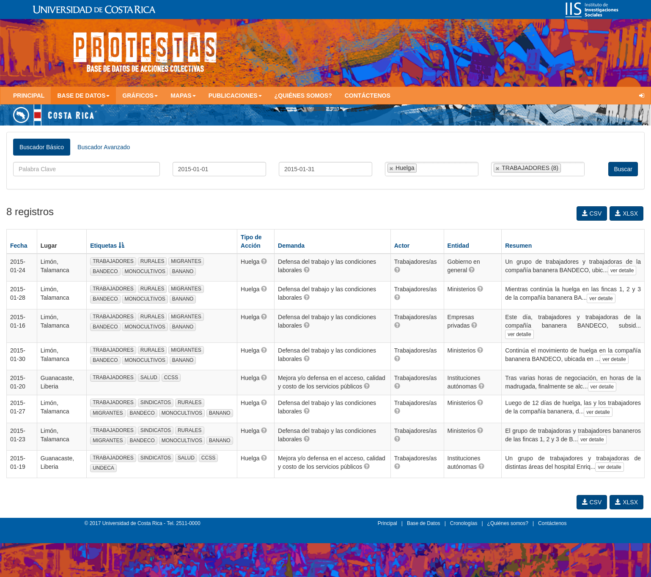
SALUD (148, 377)
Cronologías (464, 523)
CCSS (171, 377)
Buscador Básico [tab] (41, 147)
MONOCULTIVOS (144, 271)
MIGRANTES (186, 261)
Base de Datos (423, 523)
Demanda (291, 245)
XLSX (626, 213)
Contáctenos (367, 95)
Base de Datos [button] (83, 95)
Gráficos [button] (140, 95)
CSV (592, 213)
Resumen (518, 245)
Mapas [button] (183, 95)
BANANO (183, 271)
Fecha (18, 245)
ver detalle (622, 270)
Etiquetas (107, 245)
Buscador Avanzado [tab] (103, 147)
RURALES (152, 261)
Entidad (458, 245)
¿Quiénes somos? (303, 95)
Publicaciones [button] (235, 95)
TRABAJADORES (113, 261)
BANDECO (105, 271)
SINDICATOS (155, 402)
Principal (28, 95)
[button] (264, 261)
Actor (402, 245)
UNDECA (103, 468)
